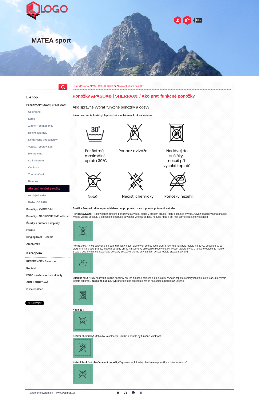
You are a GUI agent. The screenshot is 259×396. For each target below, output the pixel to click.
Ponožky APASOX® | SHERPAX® (97, 86)
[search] (62, 87)
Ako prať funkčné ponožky (130, 86)
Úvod (75, 86)
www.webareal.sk (65, 392)
